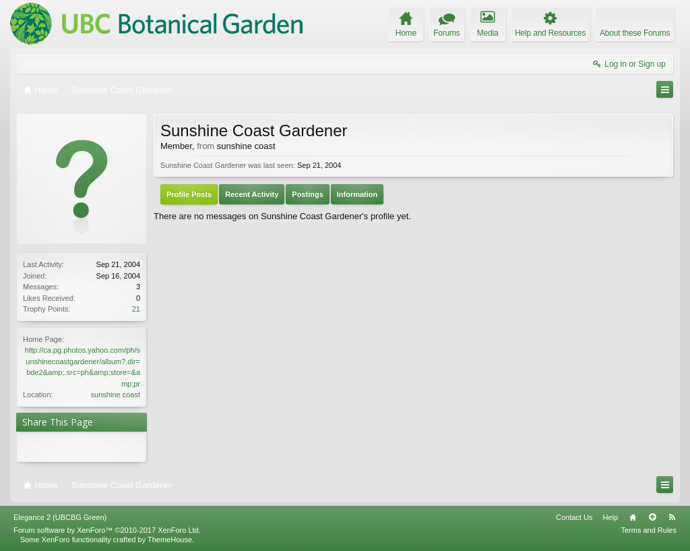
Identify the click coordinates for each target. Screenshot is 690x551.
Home (632, 517)
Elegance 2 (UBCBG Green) (59, 517)
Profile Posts (189, 194)
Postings (307, 194)
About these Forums (635, 33)
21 (136, 309)
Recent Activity (251, 194)
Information (357, 194)
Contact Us (574, 517)
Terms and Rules (649, 530)
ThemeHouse (170, 539)
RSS (672, 517)
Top (652, 517)
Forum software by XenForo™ (107, 530)
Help (610, 517)
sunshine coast (115, 394)
